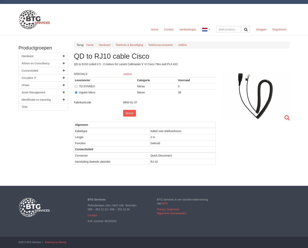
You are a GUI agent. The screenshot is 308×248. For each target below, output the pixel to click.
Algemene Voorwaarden (171, 213)
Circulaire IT (43, 78)
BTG (165, 203)
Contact (168, 29)
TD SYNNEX (85, 86)
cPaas (43, 85)
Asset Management (43, 92)
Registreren (279, 29)
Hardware (43, 56)
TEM (25, 106)
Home (154, 29)
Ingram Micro (85, 92)
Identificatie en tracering (43, 100)
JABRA (127, 74)
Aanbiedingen (187, 29)
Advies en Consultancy (43, 63)
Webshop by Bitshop (55, 242)
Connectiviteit (43, 71)
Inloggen (261, 29)
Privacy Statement (168, 209)
